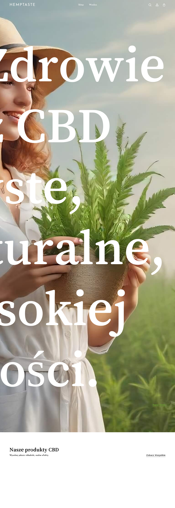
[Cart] (164, 4)
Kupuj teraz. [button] (159, 405)
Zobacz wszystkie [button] (155, 455)
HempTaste (23, 5)
